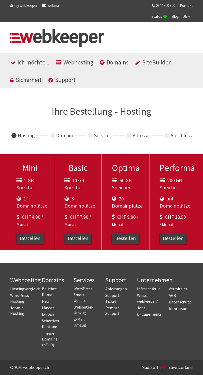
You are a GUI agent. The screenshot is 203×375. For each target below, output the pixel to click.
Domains (114, 62)
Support (62, 79)
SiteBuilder (153, 62)
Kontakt (186, 5)
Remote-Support (113, 310)
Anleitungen (116, 288)
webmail (51, 5)
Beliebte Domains (49, 291)
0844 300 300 (163, 5)
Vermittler (178, 288)
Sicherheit (26, 79)
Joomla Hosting (17, 310)
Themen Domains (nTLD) (49, 339)
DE (186, 16)
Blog (175, 16)
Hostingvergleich (22, 288)
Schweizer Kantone (50, 323)
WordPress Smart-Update (83, 294)
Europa (48, 314)
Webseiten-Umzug (84, 309)
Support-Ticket (113, 298)
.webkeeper (24, 5)
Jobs (141, 307)
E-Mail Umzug (80, 322)
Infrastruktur (148, 288)
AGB (172, 295)
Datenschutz (180, 301)
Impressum (179, 308)
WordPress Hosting (19, 298)
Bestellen (30, 238)
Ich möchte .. (29, 62)
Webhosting (74, 62)
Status (159, 16)
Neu (45, 301)
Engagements (149, 314)
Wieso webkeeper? (147, 298)
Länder (48, 307)
